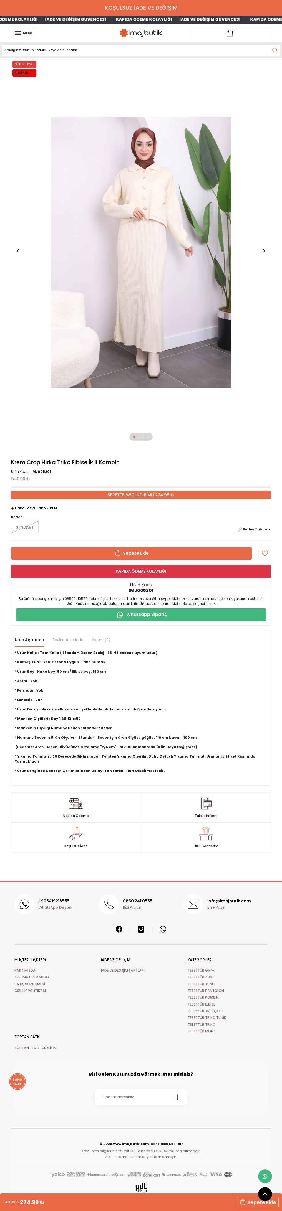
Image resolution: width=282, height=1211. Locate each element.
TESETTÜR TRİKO (201, 1024)
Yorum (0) (101, 640)
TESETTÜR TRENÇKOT (206, 1011)
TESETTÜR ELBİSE (201, 1004)
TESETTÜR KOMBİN (203, 997)
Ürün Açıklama (29, 640)
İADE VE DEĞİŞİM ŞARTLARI (123, 970)
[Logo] (141, 33)
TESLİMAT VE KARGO (31, 977)
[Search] (141, 50)
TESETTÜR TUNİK (201, 984)
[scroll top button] (265, 1194)
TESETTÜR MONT (202, 1031)
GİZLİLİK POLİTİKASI (30, 990)
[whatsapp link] (265, 1176)
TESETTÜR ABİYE (201, 977)
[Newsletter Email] (141, 1097)
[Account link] (230, 33)
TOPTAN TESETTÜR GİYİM (35, 1047)
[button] (134, 437)
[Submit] (177, 1097)
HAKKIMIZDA (25, 970)
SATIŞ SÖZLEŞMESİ (29, 984)
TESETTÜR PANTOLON (206, 990)
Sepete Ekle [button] (257, 1202)
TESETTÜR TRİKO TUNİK (207, 1017)
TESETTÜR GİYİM (201, 970)
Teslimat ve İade (68, 640)
